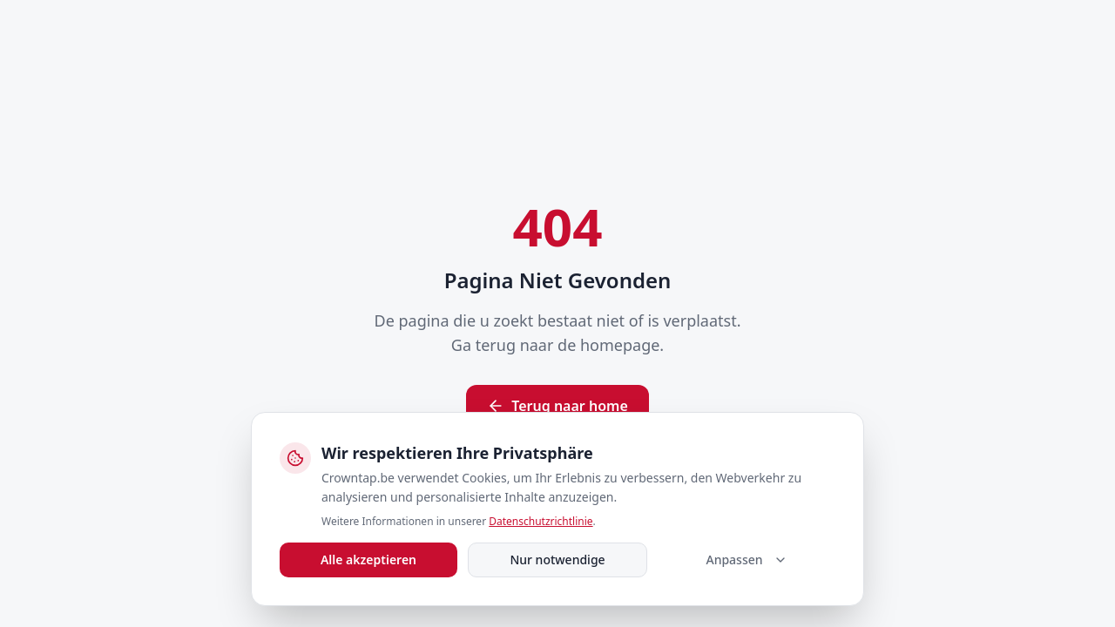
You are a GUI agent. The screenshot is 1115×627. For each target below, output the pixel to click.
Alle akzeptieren (368, 559)
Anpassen (746, 559)
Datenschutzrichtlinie (540, 521)
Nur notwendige (557, 559)
